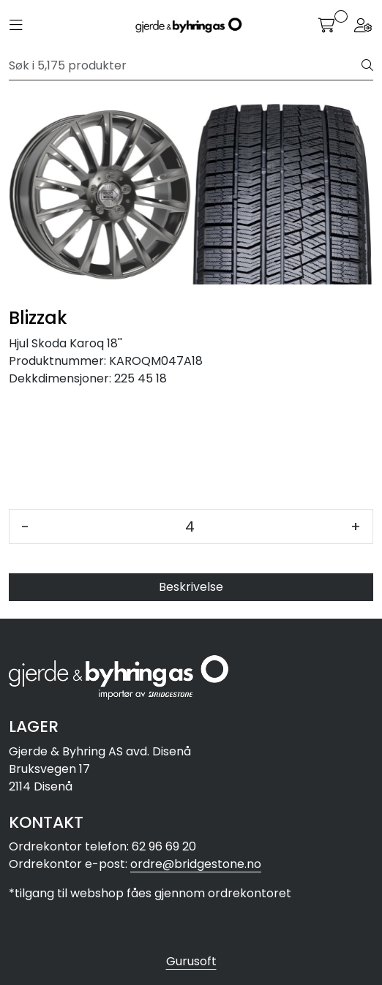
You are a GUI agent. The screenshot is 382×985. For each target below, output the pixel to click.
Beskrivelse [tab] (191, 586)
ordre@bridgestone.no (195, 864)
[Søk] (185, 65)
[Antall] (190, 526)
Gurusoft (191, 961)
